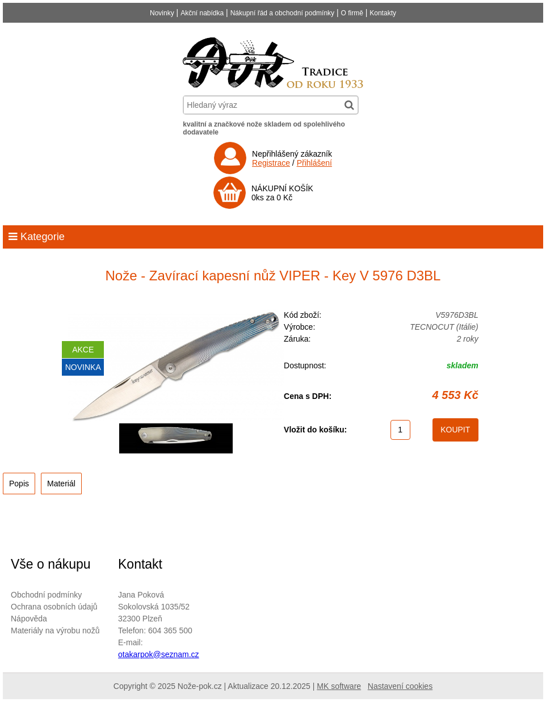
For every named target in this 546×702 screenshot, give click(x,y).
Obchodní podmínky (46, 594)
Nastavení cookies (400, 686)
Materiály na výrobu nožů (55, 630)
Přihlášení (314, 162)
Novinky (162, 13)
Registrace (271, 162)
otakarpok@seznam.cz (158, 654)
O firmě (352, 13)
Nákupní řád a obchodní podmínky (282, 13)
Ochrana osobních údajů (54, 606)
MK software (339, 686)
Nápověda (29, 618)
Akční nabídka (202, 13)
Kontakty (382, 13)
